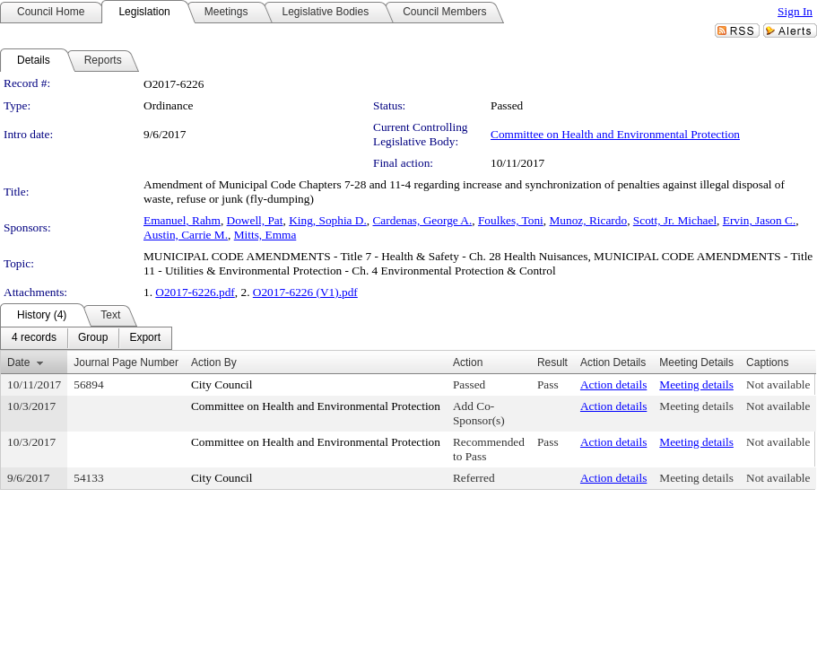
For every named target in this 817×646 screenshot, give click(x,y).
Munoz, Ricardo (589, 220)
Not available (778, 384)
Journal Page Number (126, 362)
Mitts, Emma (265, 234)
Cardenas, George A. (422, 220)
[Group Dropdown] (92, 338)
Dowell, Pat (255, 220)
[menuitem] (34, 338)
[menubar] (86, 338)
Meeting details (696, 384)
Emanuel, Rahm (182, 220)
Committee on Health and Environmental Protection (615, 134)
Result (552, 362)
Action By (214, 362)
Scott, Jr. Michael (675, 220)
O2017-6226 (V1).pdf (305, 292)
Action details (613, 384)
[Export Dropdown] (144, 338)
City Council (222, 384)
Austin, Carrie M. (185, 234)
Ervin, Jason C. (759, 220)
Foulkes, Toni (510, 220)
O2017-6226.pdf (194, 292)
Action (467, 362)
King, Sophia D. (328, 220)
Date (18, 362)
